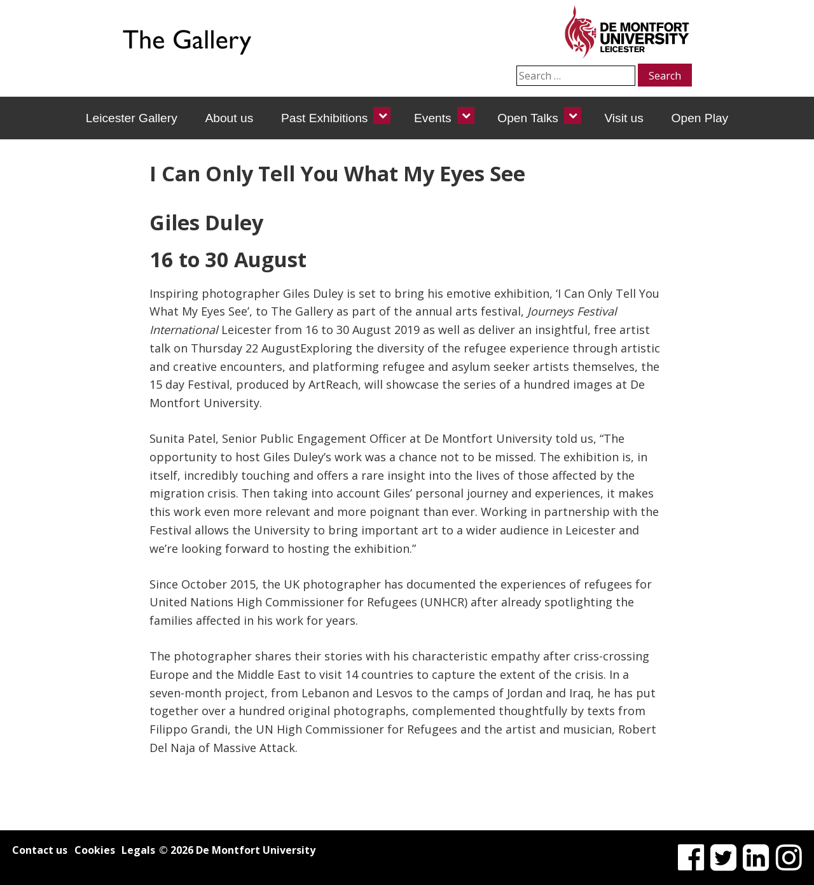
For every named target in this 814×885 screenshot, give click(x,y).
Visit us (624, 118)
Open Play (700, 118)
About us (229, 118)
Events (433, 118)
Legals (138, 850)
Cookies (94, 850)
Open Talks (527, 118)
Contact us (39, 850)
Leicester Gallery (131, 118)
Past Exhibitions (324, 118)
